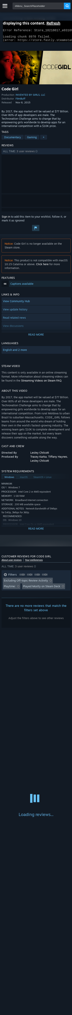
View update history (15, 311)
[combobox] (38, 6)
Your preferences (34, 562)
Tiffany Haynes (57, 459)
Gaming (32, 139)
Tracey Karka (38, 459)
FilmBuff (20, 100)
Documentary (12, 139)
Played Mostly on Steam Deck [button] (41, 588)
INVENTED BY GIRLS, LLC (30, 97)
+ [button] (43, 139)
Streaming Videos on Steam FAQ (41, 382)
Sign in (6, 218)
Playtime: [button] (10, 588)
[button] (36, 154)
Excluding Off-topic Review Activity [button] (26, 582)
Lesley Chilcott (39, 455)
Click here (42, 266)
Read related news (14, 320)
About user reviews (12, 562)
